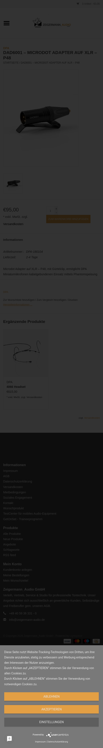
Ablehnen (51, 696)
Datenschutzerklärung (57, 742)
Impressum (40, 742)
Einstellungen (51, 722)
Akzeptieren (51, 709)
